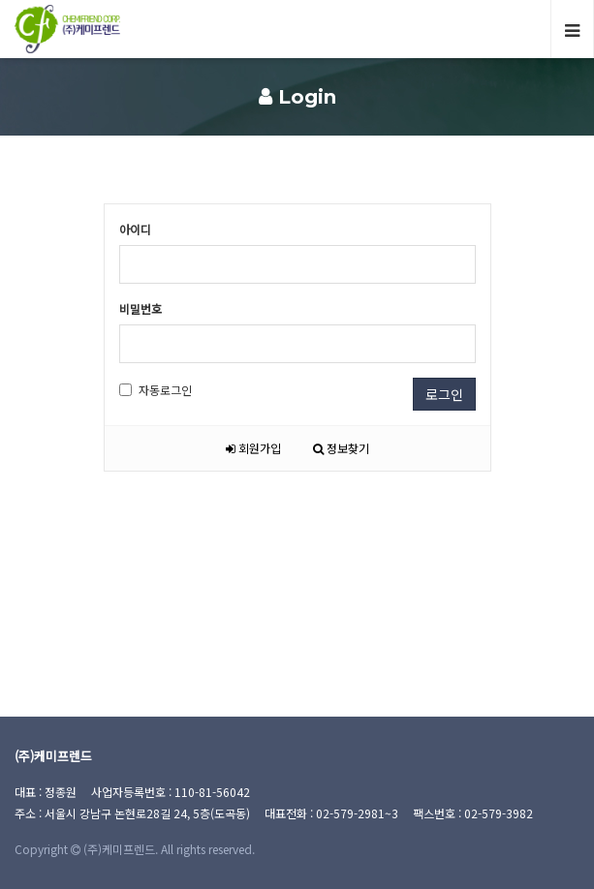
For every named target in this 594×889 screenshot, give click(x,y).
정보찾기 (341, 448)
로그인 (444, 394)
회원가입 (253, 448)
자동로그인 (155, 390)
